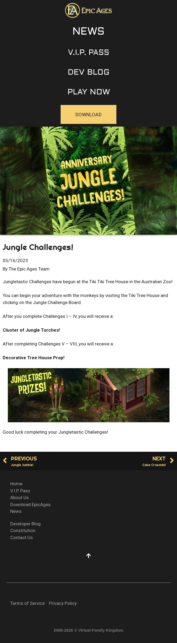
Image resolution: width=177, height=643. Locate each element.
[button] (88, 32)
